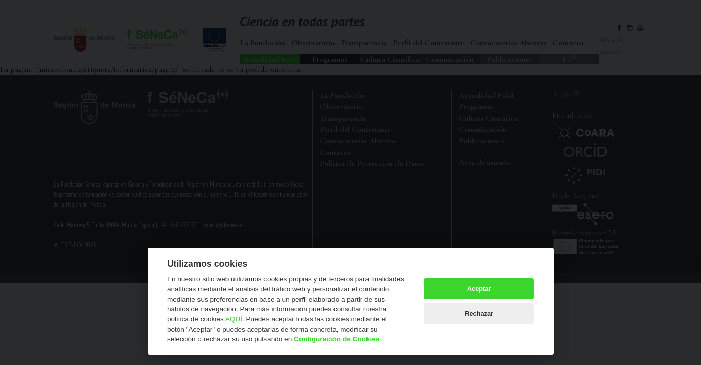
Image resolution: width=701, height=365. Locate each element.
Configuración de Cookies (336, 339)
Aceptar (479, 289)
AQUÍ (233, 319)
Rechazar (478, 313)
